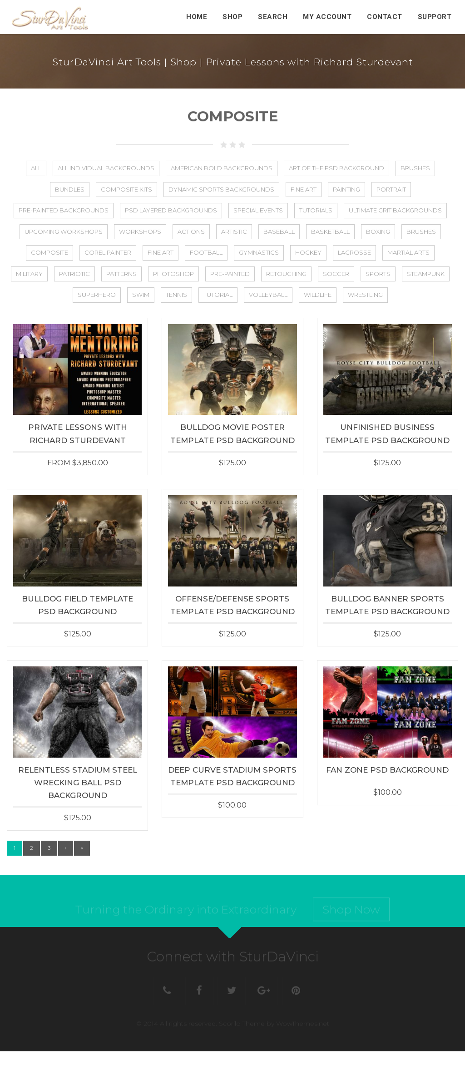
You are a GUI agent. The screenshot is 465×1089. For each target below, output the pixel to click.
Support (435, 17)
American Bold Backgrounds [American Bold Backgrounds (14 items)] (221, 168)
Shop (232, 17)
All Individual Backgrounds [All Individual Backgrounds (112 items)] (106, 168)
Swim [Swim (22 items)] (140, 294)
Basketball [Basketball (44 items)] (330, 231)
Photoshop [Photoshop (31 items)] (173, 273)
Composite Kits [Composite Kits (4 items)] (126, 189)
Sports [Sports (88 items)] (378, 273)
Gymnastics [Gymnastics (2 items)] (259, 252)
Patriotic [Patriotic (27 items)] (74, 273)
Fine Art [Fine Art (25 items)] (160, 252)
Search (272, 17)
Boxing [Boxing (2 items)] (378, 231)
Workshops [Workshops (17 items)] (140, 231)
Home (196, 17)
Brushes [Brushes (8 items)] (415, 168)
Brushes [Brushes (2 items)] (421, 231)
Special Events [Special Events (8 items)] (258, 210)
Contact (384, 17)
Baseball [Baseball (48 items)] (279, 231)
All (36, 168)
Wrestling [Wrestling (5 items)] (365, 294)
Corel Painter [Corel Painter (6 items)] (107, 252)
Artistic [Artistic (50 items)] (234, 231)
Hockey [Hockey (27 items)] (308, 252)
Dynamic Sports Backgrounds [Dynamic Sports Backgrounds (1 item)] (221, 189)
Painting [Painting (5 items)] (346, 189)
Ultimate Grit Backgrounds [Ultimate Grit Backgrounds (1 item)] (395, 210)
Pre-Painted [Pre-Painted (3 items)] (230, 273)
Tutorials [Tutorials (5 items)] (315, 210)
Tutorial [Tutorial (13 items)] (217, 294)
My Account (327, 17)
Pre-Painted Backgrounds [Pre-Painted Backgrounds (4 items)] (64, 210)
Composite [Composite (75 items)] (49, 252)
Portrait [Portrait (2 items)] (391, 189)
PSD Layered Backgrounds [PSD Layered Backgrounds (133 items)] (171, 210)
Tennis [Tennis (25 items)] (176, 294)
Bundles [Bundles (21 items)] (69, 189)
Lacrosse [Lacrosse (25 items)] (354, 252)
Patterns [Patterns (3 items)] (121, 273)
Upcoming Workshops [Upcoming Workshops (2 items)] (64, 231)
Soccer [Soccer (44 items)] (336, 273)
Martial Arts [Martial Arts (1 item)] (408, 252)
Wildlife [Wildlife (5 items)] (317, 294)
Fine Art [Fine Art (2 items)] (304, 189)
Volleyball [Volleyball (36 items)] (268, 294)
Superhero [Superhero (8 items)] (97, 294)
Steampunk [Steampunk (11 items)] (426, 273)
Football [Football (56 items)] (206, 252)
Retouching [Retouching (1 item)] (286, 273)
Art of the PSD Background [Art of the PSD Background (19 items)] (336, 168)
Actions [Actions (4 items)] (191, 231)
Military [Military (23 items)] (29, 273)
